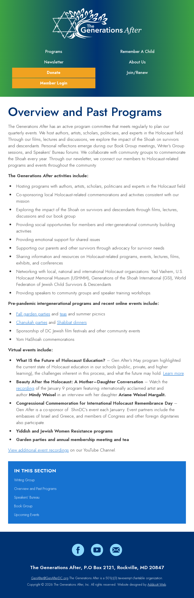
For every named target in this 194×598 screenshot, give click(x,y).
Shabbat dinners (72, 322)
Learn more (173, 373)
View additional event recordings (38, 450)
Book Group (23, 506)
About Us (137, 62)
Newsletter (53, 62)
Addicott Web (157, 584)
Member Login (53, 83)
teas (63, 314)
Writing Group (24, 480)
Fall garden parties (33, 314)
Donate (53, 73)
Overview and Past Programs (35, 488)
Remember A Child (137, 52)
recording (25, 388)
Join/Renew (137, 73)
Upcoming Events (26, 514)
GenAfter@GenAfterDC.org (49, 578)
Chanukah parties (31, 322)
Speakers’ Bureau (26, 497)
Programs (53, 52)
